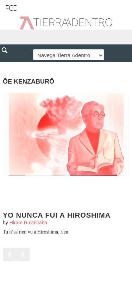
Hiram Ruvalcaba (28, 222)
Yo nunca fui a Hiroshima (57, 215)
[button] (7, 65)
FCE (11, 8)
